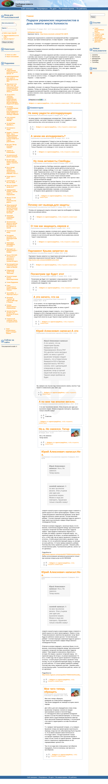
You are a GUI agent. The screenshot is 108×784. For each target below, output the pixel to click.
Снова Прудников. (12, 282)
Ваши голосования (13, 56)
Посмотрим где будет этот (47, 273)
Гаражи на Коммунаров (11, 151)
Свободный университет (98, 36)
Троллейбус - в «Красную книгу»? (12, 293)
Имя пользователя (8, 23)
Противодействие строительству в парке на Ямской (12, 265)
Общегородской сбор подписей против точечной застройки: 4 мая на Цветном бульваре (12, 208)
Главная (30, 16)
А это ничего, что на (46, 296)
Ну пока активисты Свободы (51, 161)
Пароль (4, 28)
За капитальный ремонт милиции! (12, 156)
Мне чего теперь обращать (54, 690)
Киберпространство (35, 32)
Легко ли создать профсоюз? (12, 186)
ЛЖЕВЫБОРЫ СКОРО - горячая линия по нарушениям (12, 192)
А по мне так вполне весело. (57, 401)
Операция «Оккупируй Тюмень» (10, 217)
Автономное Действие (98, 41)
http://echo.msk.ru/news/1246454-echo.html (44, 260)
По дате (53, 9)
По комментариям (66, 9)
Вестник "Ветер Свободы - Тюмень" (11, 146)
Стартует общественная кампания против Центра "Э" (12, 71)
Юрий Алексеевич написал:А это (57, 330)
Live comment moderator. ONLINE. (11, 119)
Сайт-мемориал (27, 9)
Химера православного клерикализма (11, 306)
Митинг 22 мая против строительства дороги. (11, 200)
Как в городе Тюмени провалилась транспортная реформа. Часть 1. (12, 170)
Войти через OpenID (10, 33)
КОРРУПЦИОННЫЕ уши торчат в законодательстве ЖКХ (13, 79)
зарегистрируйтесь (43, 103)
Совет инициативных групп (99, 30)
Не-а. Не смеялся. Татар (54, 429)
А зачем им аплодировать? (48, 136)
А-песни (97, 33)
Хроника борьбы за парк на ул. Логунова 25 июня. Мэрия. (12, 313)
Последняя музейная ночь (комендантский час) (12, 238)
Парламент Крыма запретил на (48, 250)
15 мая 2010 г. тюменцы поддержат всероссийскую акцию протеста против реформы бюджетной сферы (13, 99)
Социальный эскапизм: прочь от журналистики (12, 320)
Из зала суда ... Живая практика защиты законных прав (12, 162)
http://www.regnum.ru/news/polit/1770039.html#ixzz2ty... (61, 554)
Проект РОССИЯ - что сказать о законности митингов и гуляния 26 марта (12, 258)
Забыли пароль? (9, 39)
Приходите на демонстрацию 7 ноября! (12, 250)
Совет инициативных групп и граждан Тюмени (12, 288)
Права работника (99, 39)
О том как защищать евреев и (49, 226)
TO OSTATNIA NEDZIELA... (11, 124)
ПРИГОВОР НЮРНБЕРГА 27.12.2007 (11, 244)
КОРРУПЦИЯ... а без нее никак (12, 181)
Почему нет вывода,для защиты (48, 204)
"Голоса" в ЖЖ (99, 34)
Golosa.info (22, 1)
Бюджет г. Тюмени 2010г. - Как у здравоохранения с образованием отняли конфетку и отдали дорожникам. (13, 137)
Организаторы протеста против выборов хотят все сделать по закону (12, 225)
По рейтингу (81, 9)
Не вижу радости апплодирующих (50, 113)
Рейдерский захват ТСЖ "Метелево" (10, 272)
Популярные (42, 9)
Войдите (31, 103)
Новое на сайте (11, 55)
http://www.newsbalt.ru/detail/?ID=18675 (54, 34)
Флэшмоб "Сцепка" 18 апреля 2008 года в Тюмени (12, 300)
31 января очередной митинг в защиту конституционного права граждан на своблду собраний (12, 110)
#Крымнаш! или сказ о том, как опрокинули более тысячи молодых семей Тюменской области (12, 87)
